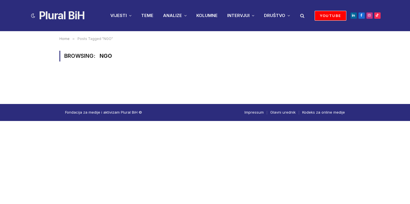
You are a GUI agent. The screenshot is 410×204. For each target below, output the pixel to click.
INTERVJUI (238, 15)
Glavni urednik (283, 112)
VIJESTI (118, 15)
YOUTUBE (330, 15)
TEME (147, 15)
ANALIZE (172, 15)
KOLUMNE (207, 15)
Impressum (254, 112)
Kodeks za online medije (323, 112)
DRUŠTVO (274, 15)
